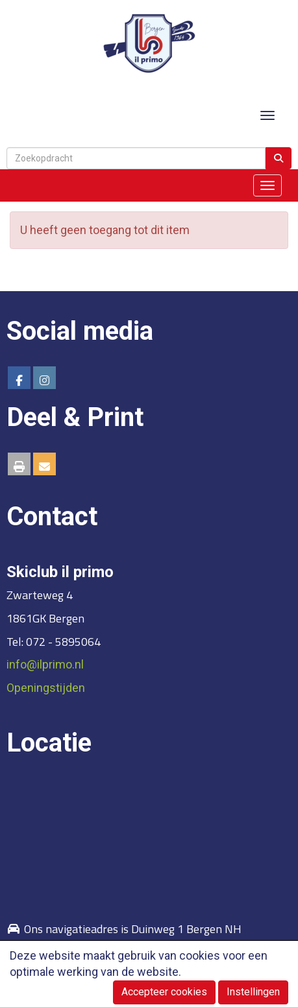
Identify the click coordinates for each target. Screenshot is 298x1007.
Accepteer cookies (164, 992)
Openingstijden (45, 687)
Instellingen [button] (253, 992)
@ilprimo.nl (45, 664)
